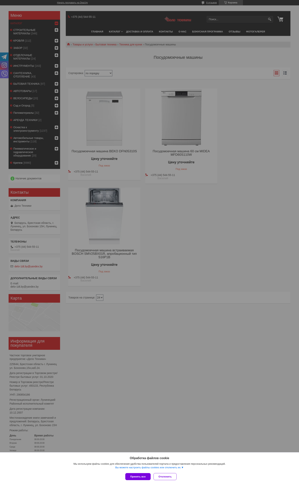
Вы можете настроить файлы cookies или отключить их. (148, 468)
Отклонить (166, 476)
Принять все (138, 476)
